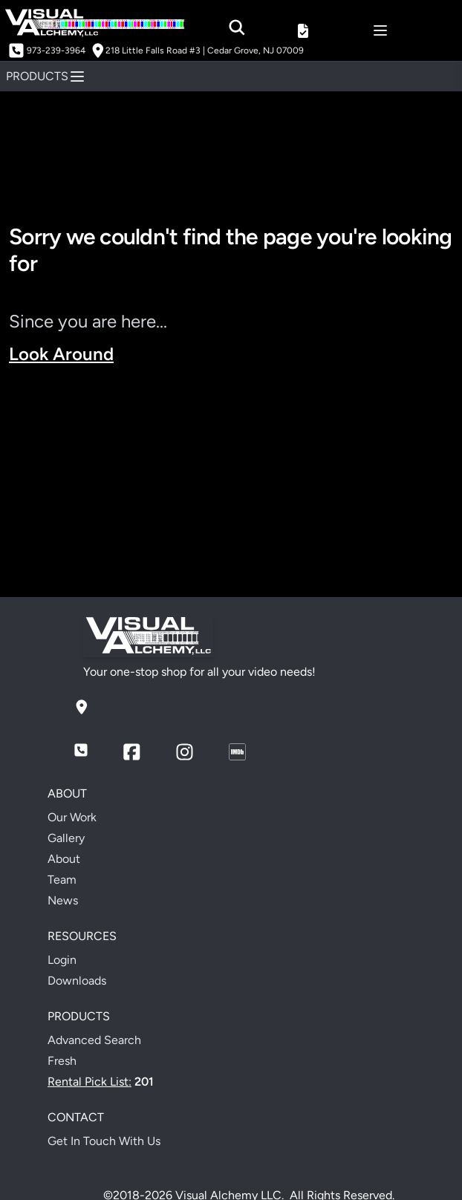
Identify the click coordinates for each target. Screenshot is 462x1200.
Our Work (72, 817)
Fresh (62, 1061)
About (64, 859)
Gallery (66, 838)
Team (62, 880)
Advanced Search (94, 1040)
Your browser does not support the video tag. (231, 481)
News (63, 900)
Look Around (61, 354)
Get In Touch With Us (104, 1141)
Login (62, 960)
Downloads (77, 981)
